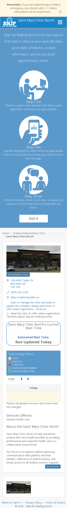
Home (6, 233)
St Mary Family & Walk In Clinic (29, 233)
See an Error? (52, 466)
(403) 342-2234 (19, 292)
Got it (33, 218)
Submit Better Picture (18, 274)
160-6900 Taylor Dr (21, 283)
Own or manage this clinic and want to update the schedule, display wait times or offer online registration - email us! (30, 306)
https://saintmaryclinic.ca (25, 297)
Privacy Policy (33, 502)
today (11, 379)
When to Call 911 (12, 502)
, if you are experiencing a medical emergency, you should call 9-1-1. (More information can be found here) (33, 8)
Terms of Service (55, 502)
